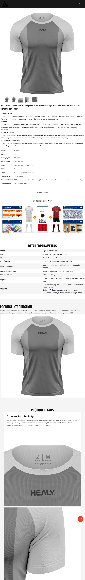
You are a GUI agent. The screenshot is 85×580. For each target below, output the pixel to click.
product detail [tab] (42, 192)
